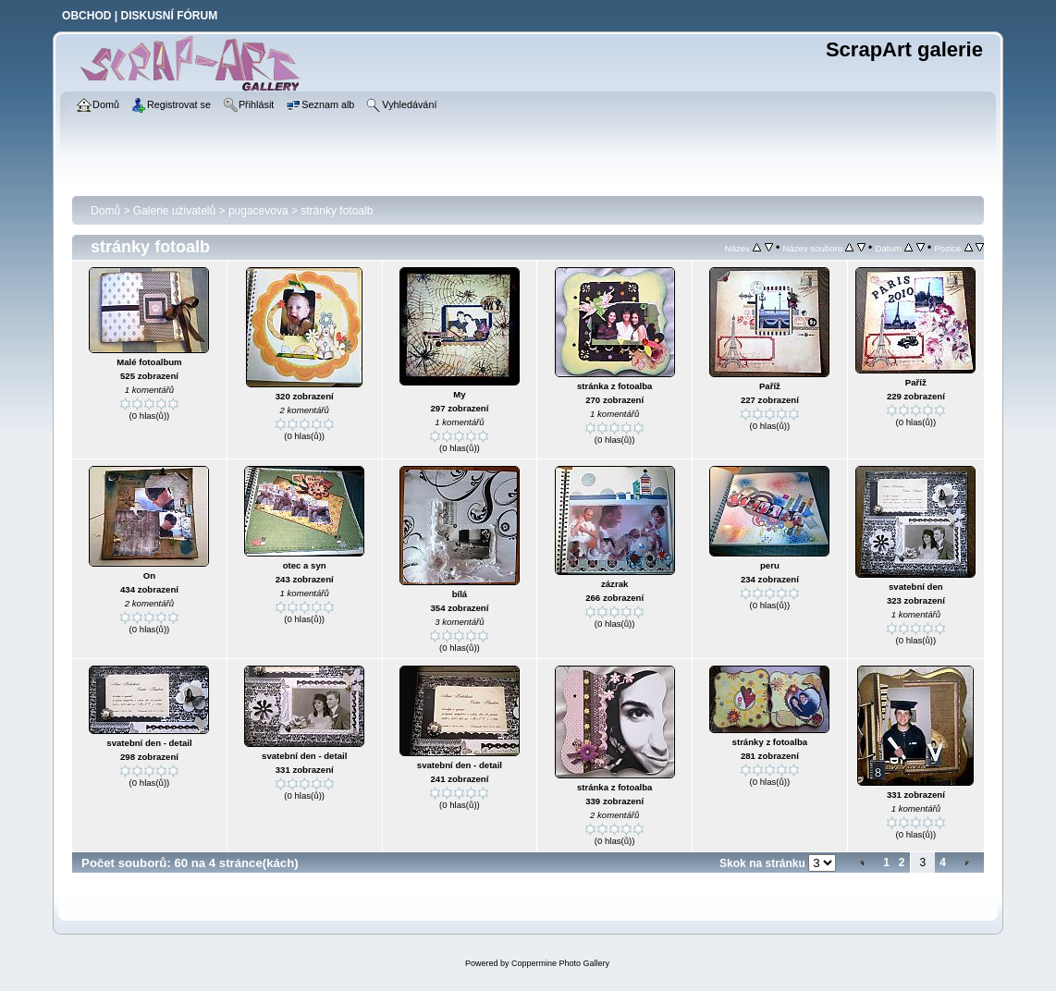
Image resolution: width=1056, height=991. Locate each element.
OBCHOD (86, 15)
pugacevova (258, 210)
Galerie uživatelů (174, 210)
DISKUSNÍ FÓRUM (168, 15)
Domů (105, 210)
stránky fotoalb (337, 210)
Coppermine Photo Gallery (560, 963)
